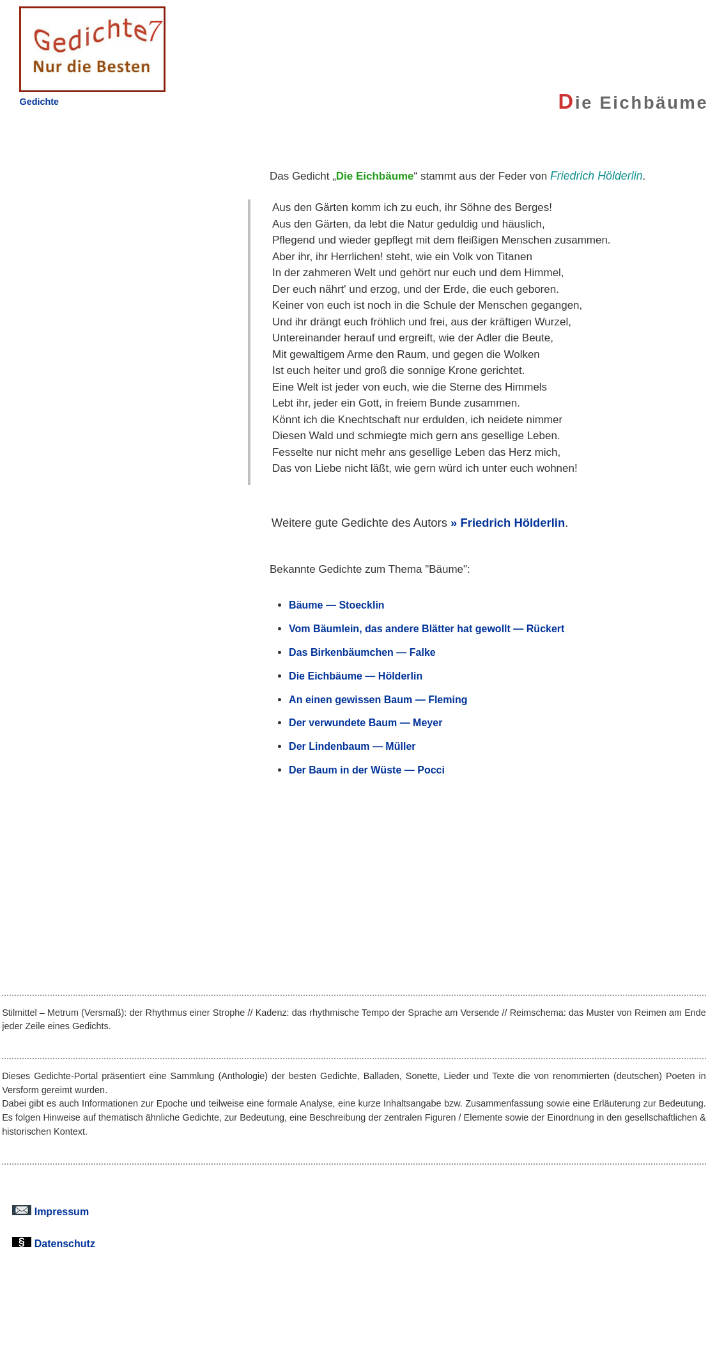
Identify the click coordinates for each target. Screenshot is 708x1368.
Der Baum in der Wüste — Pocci (367, 769)
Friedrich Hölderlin (512, 522)
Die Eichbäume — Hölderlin (355, 675)
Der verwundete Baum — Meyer (365, 722)
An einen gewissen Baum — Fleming (378, 699)
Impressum (50, 1211)
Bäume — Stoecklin (337, 604)
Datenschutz (53, 1243)
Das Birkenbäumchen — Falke (362, 652)
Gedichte (39, 102)
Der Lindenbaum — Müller (352, 746)
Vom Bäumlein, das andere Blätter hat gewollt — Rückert (426, 628)
